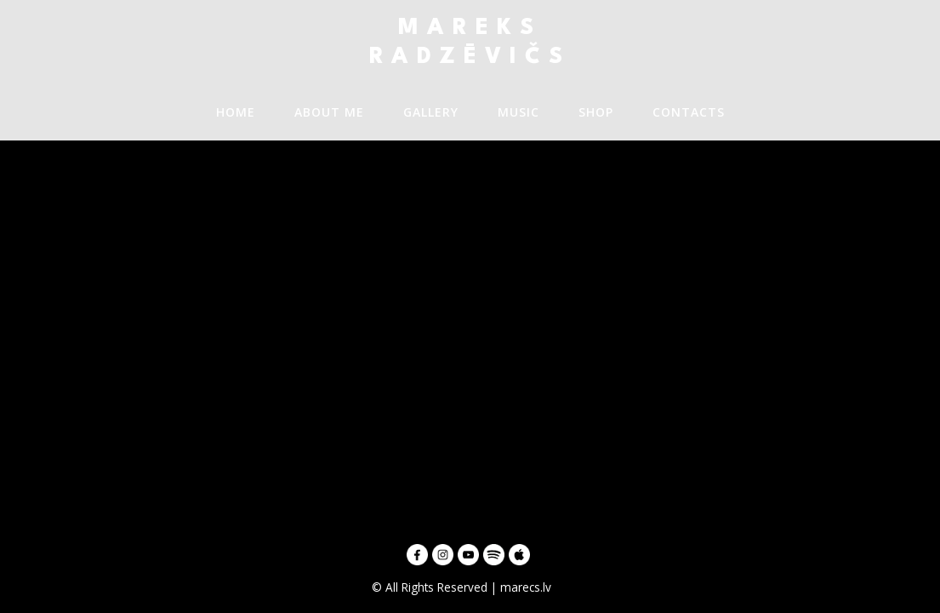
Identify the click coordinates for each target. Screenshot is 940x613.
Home (235, 112)
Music (518, 112)
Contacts (688, 112)
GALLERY (431, 112)
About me (329, 112)
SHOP (595, 112)
